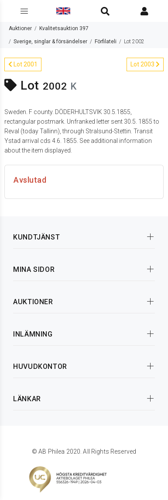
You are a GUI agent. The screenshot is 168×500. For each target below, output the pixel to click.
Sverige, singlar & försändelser (50, 41)
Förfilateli (106, 41)
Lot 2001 (23, 64)
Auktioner (20, 28)
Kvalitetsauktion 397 (64, 28)
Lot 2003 (145, 64)
